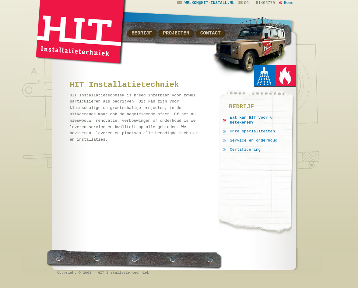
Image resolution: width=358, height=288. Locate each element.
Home (288, 3)
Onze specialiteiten (252, 131)
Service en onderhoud (253, 140)
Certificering (245, 149)
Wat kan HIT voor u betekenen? (251, 120)
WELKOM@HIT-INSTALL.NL (205, 3)
